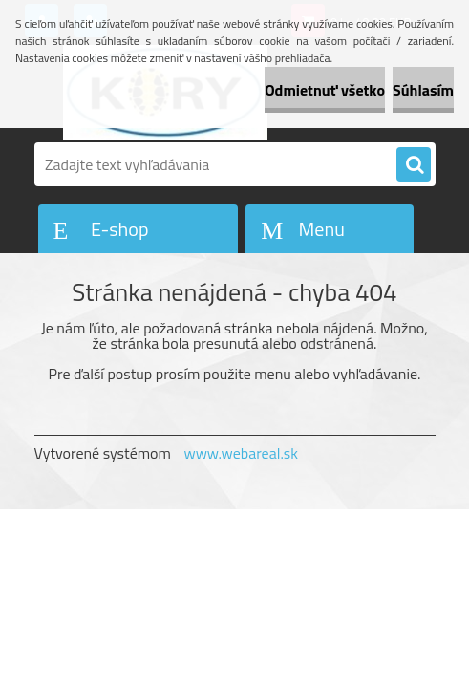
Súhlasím (423, 89)
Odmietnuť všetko (325, 89)
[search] (413, 165)
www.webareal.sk (240, 452)
